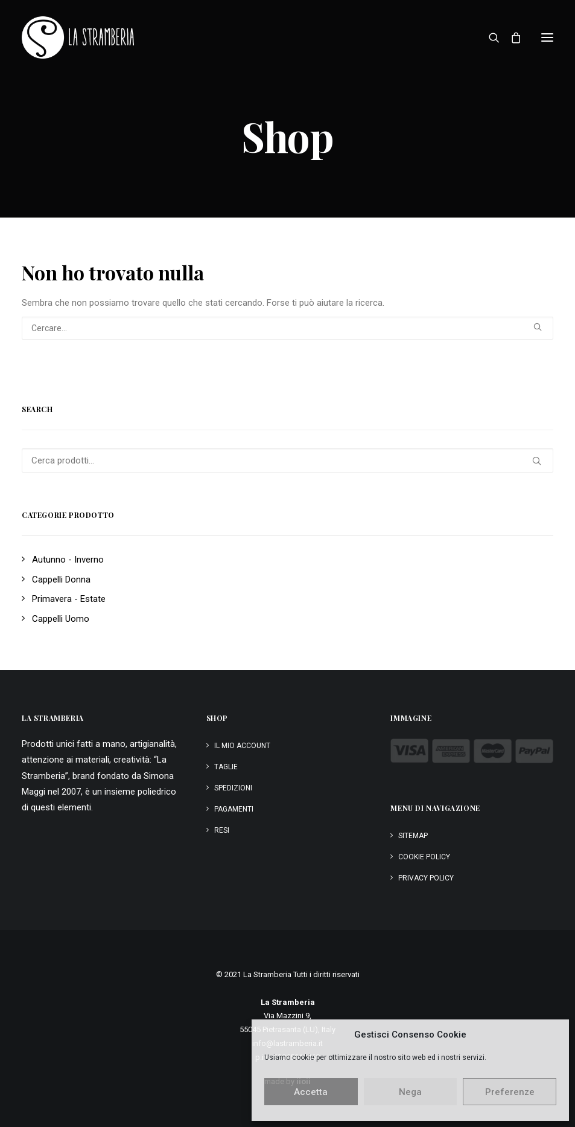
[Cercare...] (287, 328)
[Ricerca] (489, 37)
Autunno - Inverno (68, 559)
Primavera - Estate (69, 598)
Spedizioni (233, 788)
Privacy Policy (426, 878)
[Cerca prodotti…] (287, 460)
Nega (410, 1092)
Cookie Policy (424, 857)
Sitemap (413, 836)
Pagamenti (233, 809)
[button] (547, 37)
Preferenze (510, 1092)
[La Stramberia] (78, 37)
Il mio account (242, 745)
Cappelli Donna (61, 579)
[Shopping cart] (510, 37)
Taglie (226, 767)
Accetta (311, 1092)
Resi (221, 830)
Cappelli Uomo (60, 618)
